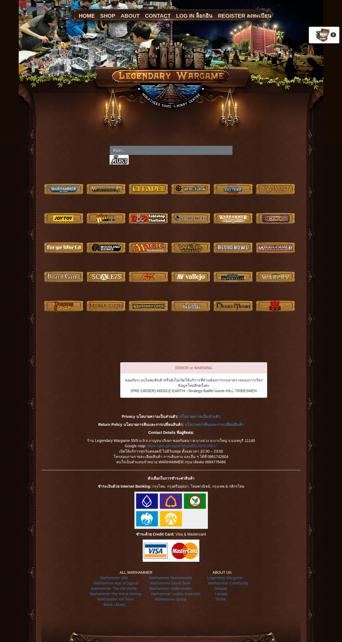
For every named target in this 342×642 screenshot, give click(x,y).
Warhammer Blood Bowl (170, 583)
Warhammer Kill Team (115, 599)
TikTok (220, 599)
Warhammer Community (228, 583)
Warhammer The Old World (113, 588)
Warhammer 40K (114, 578)
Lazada (221, 594)
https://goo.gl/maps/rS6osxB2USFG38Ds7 (182, 446)
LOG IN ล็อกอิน (194, 16)
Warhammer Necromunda (170, 578)
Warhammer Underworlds (170, 588)
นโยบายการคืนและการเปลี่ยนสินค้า (214, 424)
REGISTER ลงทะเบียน (244, 16)
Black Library (114, 604)
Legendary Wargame (224, 578)
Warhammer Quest (170, 599)
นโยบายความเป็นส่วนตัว (199, 416)
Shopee (220, 588)
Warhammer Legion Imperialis (175, 594)
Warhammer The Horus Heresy (116, 594)
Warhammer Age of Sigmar (116, 583)
